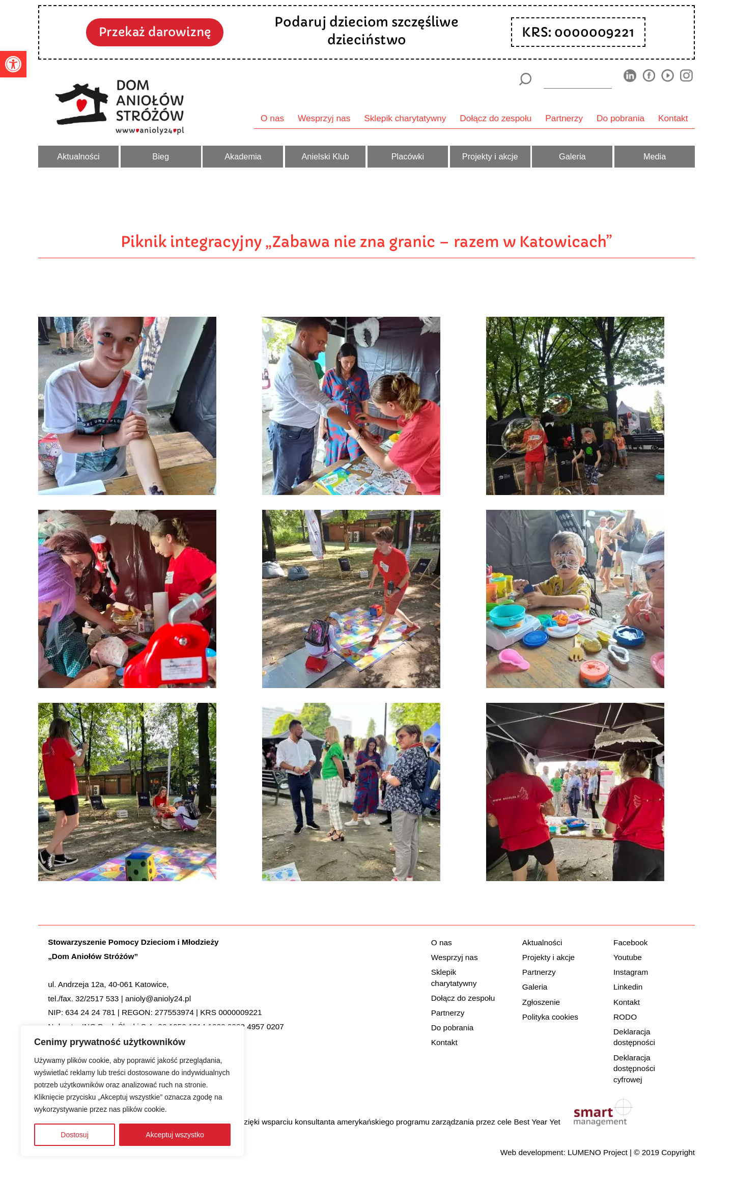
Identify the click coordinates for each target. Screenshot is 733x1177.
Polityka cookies (550, 1016)
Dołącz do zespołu (495, 118)
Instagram (630, 972)
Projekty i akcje (490, 156)
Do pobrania (620, 118)
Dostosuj (74, 1135)
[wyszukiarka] (578, 79)
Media (654, 156)
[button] (13, 64)
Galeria (572, 156)
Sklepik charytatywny (405, 118)
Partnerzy (564, 118)
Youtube (627, 957)
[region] (132, 1091)
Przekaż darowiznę (155, 31)
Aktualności (78, 156)
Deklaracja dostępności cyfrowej (634, 1068)
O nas (272, 118)
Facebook (630, 942)
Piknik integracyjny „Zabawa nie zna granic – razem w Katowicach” (366, 241)
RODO (625, 1016)
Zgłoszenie (541, 1002)
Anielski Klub (325, 156)
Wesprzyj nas (324, 118)
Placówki (407, 156)
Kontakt (673, 118)
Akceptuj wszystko (175, 1135)
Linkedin (627, 986)
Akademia (243, 156)
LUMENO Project (598, 1152)
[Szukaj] (525, 79)
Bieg (160, 156)
